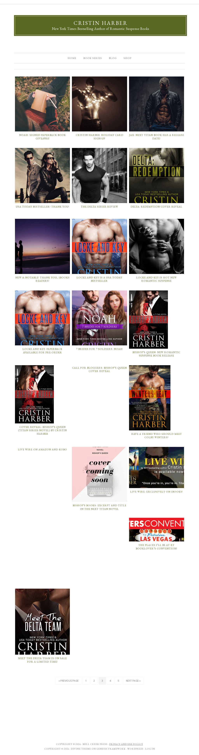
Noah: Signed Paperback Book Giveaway (42, 136)
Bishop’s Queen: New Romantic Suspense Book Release (156, 354)
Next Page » (133, 680)
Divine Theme (81, 748)
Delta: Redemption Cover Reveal (156, 206)
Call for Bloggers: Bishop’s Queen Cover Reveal (99, 369)
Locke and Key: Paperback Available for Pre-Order (42, 350)
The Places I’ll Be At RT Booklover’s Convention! (156, 546)
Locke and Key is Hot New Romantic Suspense (156, 279)
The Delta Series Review (99, 206)
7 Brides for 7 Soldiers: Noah (99, 349)
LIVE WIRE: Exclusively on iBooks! (156, 491)
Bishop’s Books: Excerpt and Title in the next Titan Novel (99, 507)
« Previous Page (68, 680)
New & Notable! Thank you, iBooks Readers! (42, 279)
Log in (150, 748)
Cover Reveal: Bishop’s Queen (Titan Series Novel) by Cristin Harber (42, 430)
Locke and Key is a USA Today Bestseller (99, 279)
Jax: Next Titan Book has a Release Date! (156, 136)
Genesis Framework (111, 748)
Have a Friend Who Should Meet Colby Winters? (156, 435)
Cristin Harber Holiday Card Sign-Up (99, 136)
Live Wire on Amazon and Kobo (42, 449)
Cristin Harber (100, 23)
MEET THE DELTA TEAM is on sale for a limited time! (42, 660)
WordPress (135, 748)
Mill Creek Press (95, 744)
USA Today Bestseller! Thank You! (42, 206)
